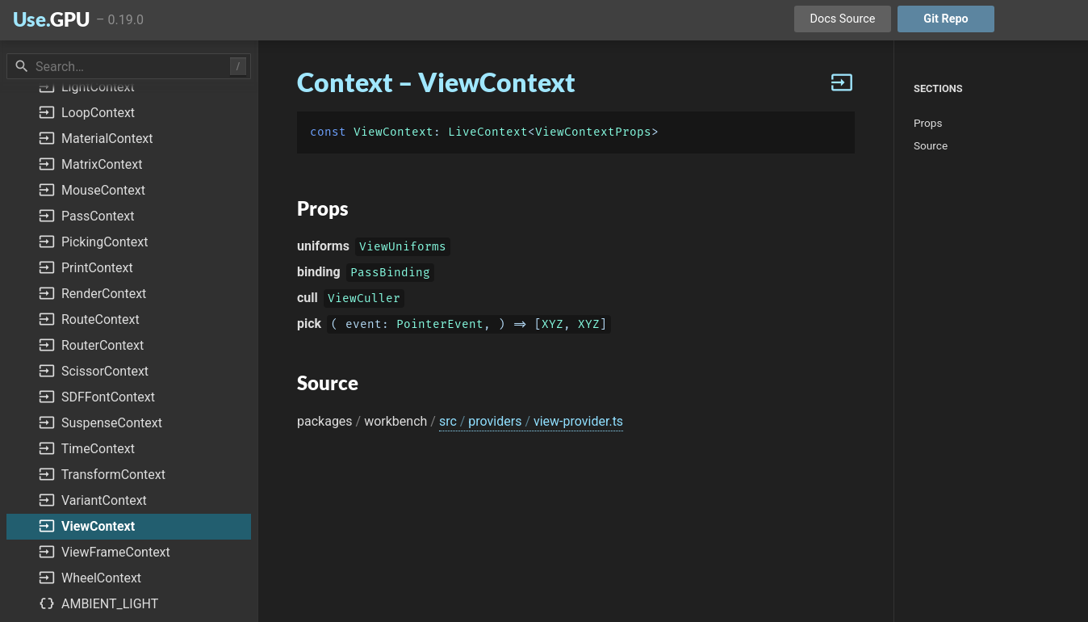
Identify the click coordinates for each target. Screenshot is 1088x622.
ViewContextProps (593, 132)
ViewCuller (364, 300)
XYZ (552, 326)
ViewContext (393, 132)
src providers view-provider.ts (531, 421)
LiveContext (488, 132)
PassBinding (390, 274)
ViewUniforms (402, 248)
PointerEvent (439, 326)
